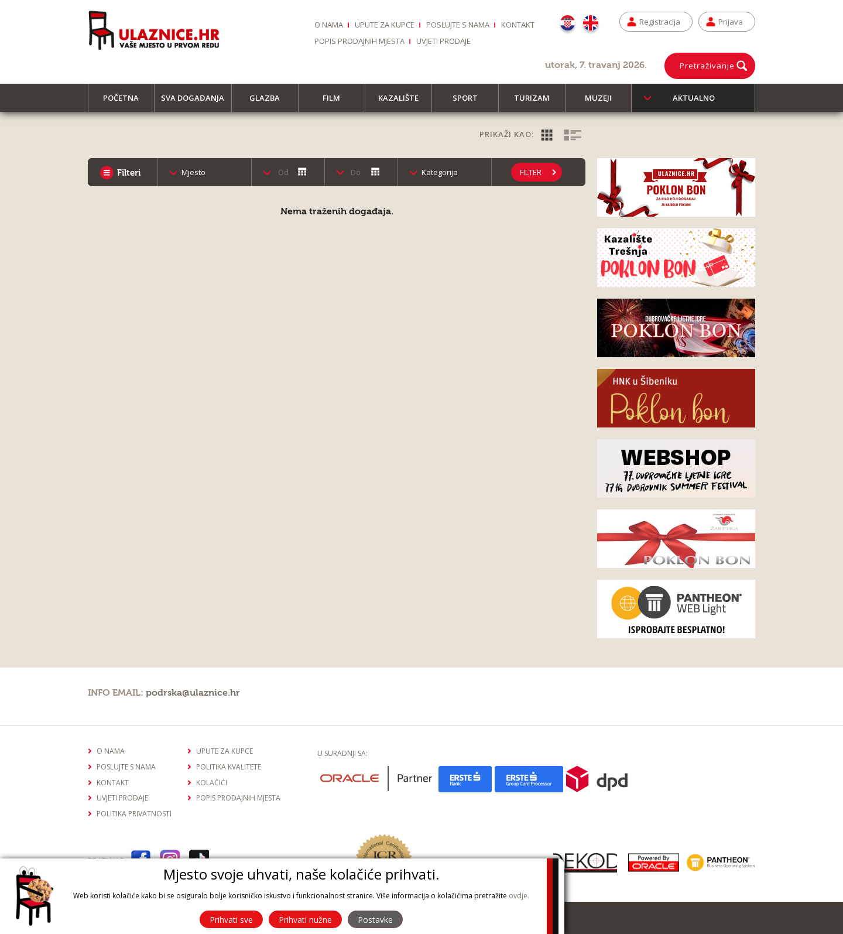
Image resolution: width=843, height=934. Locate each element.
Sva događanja (196, 102)
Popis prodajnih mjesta (359, 41)
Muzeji (603, 102)
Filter (531, 172)
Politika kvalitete (228, 767)
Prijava (730, 21)
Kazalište (403, 102)
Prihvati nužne (305, 919)
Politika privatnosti (134, 814)
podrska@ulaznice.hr (193, 692)
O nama (328, 24)
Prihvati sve (231, 919)
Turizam (537, 102)
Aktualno (694, 98)
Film (337, 102)
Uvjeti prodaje (443, 41)
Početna (126, 102)
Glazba (269, 102)
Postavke (375, 919)
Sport (470, 102)
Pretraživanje (707, 65)
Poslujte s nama (457, 24)
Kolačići (211, 783)
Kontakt (517, 24)
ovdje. (519, 896)
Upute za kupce (384, 24)
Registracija (659, 21)
